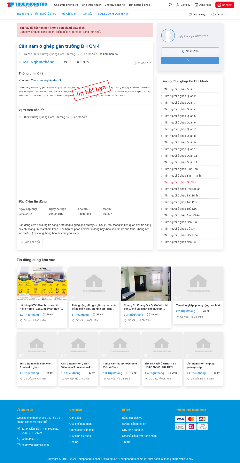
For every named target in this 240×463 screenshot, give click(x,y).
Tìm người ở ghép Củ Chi (180, 228)
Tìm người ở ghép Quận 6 (180, 122)
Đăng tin (224, 5)
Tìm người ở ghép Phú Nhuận (182, 188)
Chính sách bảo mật (81, 429)
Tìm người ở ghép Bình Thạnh (183, 175)
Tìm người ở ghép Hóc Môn (181, 235)
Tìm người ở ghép (139, 4)
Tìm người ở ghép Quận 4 (180, 109)
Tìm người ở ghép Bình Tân (181, 169)
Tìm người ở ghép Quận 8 (180, 135)
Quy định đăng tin (132, 429)
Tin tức (126, 441)
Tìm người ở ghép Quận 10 (181, 149)
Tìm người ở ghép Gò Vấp (46, 80)
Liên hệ (73, 441)
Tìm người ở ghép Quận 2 (180, 96)
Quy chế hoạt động (80, 423)
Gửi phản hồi (31, 241)
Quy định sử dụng (80, 435)
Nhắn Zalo (190, 51)
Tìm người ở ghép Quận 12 (181, 162)
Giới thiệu (75, 417)
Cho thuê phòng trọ (66, 4)
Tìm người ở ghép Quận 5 (180, 115)
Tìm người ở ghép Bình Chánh (183, 215)
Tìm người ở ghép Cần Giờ (181, 222)
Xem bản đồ (109, 54)
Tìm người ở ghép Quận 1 (180, 89)
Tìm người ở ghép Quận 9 (180, 142)
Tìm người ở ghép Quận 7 (180, 129)
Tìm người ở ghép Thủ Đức (181, 208)
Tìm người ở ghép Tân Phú (181, 202)
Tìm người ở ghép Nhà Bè (180, 241)
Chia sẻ (217, 14)
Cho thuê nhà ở (91, 4)
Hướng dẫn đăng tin (134, 423)
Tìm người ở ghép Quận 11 (181, 155)
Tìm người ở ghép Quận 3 (180, 102)
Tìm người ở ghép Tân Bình (181, 195)
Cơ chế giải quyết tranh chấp (139, 435)
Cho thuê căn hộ (115, 4)
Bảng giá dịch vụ (132, 417)
